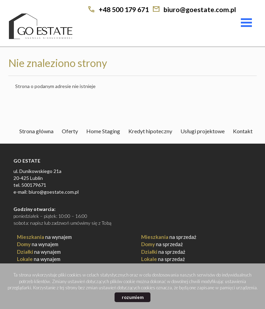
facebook (249, 9)
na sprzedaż (168, 237)
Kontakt (243, 131)
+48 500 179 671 (124, 9)
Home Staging (103, 131)
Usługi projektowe (202, 131)
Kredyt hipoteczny (150, 131)
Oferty (70, 131)
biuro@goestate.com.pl (200, 9)
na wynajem (44, 237)
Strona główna (36, 131)
